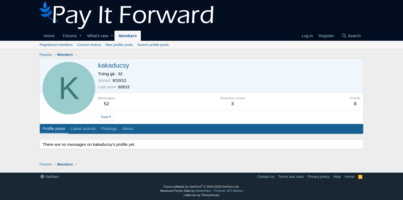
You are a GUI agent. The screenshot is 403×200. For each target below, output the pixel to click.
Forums (70, 35)
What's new (97, 35)
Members (128, 35)
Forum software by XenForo (201, 186)
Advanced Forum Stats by (201, 190)
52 (106, 103)
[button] (80, 36)
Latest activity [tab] (83, 128)
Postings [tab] (109, 128)
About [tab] (127, 128)
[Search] (351, 36)
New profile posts (119, 45)
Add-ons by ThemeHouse (202, 195)
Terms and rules (291, 177)
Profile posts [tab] (54, 128)
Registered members (56, 45)
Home (49, 35)
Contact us (265, 177)
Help (337, 177)
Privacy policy (318, 177)
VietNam (50, 177)
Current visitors (89, 45)
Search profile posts (153, 45)
